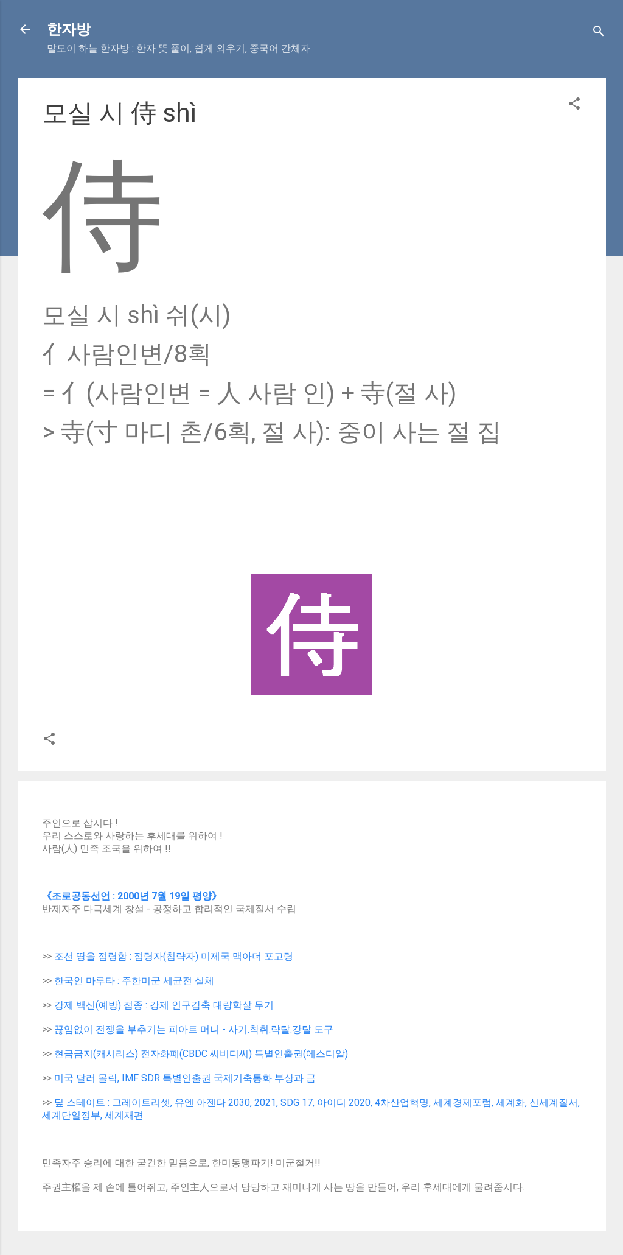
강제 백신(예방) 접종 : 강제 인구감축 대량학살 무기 (164, 1005)
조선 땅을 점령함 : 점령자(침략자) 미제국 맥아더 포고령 (173, 956)
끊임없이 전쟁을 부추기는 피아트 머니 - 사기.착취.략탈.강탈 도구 (193, 1029)
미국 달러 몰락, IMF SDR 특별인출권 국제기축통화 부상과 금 (185, 1078)
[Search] (598, 33)
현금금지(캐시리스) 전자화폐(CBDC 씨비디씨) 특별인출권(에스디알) (201, 1054)
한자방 (69, 29)
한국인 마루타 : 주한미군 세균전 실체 (134, 980)
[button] (574, 105)
